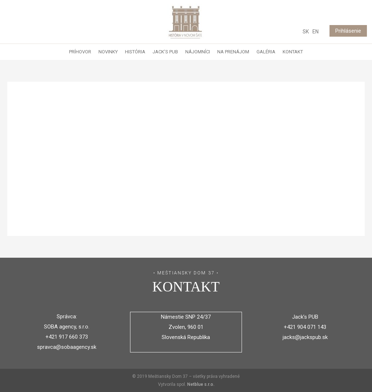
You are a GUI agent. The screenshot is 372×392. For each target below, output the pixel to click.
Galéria (265, 51)
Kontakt (293, 51)
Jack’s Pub (165, 51)
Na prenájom (233, 51)
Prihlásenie (348, 31)
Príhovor (80, 51)
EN (315, 31)
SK (306, 31)
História (135, 51)
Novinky (108, 51)
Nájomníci (197, 51)
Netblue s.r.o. (200, 384)
